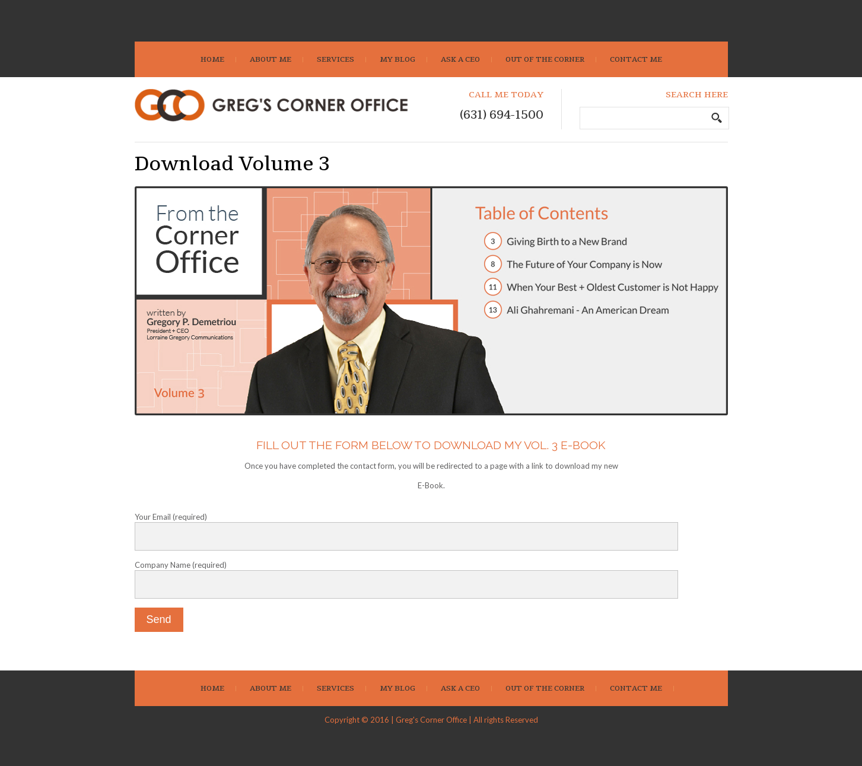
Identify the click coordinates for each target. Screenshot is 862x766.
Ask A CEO (460, 59)
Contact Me (636, 59)
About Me (270, 59)
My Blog (397, 59)
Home (212, 59)
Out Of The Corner (544, 59)
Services (335, 59)
